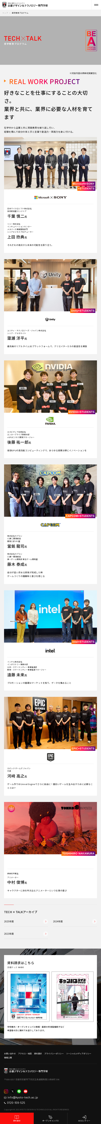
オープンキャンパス (50, 1118)
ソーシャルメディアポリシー (78, 1053)
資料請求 (17, 1118)
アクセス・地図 (25, 1053)
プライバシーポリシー (54, 1053)
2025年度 (26, 921)
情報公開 (8, 1057)
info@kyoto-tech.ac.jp (21, 1097)
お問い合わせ (10, 1053)
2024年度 (75, 921)
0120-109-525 (14, 1103)
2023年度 (26, 933)
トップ (5, 13)
